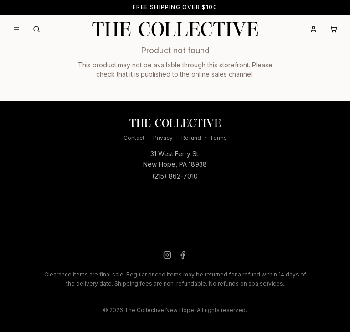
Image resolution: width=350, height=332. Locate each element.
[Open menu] (16, 29)
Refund (191, 137)
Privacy (163, 137)
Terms (218, 137)
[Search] (36, 29)
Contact (134, 137)
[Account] (313, 29)
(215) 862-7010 (175, 176)
